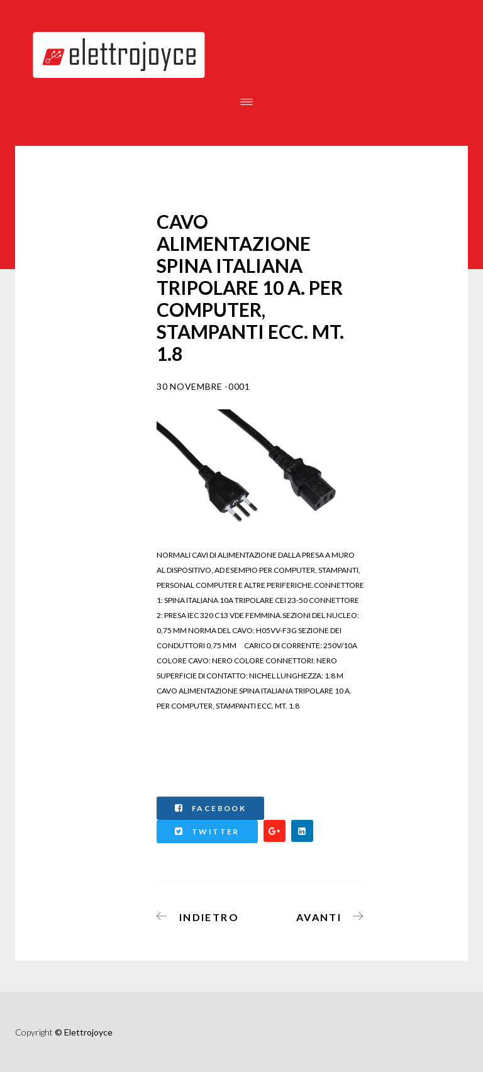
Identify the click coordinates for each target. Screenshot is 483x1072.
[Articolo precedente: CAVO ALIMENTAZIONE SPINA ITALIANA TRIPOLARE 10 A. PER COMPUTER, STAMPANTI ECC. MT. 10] (202, 915)
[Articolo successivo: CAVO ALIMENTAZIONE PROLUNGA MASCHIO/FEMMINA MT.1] (326, 915)
